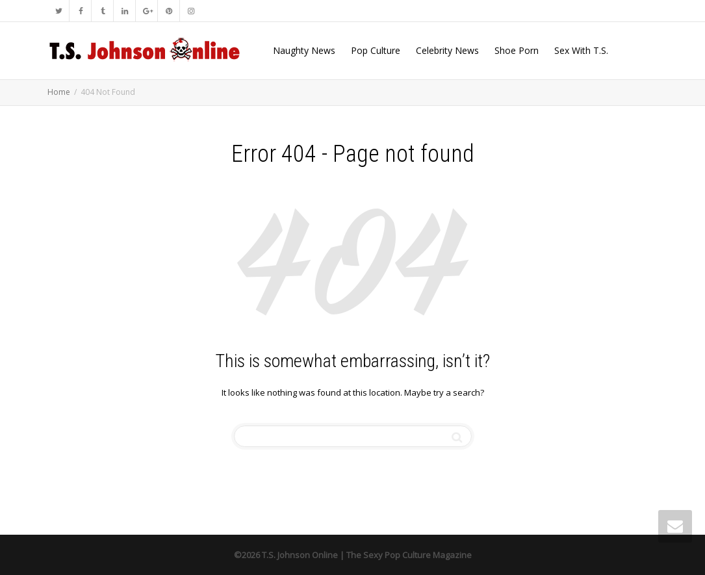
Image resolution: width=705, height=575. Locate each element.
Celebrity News (447, 50)
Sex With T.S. (581, 50)
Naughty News (304, 50)
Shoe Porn (516, 50)
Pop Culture (375, 50)
